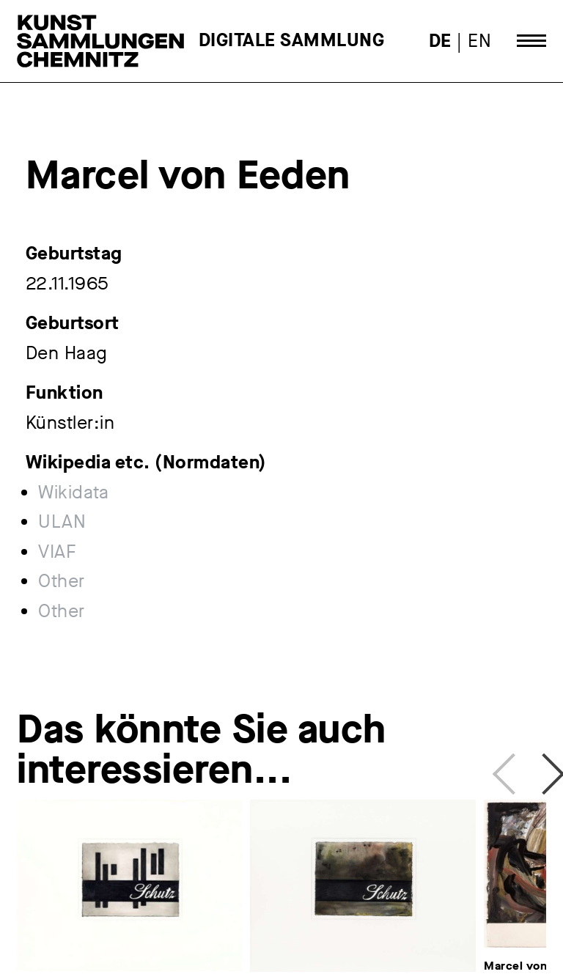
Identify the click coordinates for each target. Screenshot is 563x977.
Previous (508, 768)
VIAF (57, 551)
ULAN (62, 521)
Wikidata (73, 492)
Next (538, 768)
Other (61, 581)
